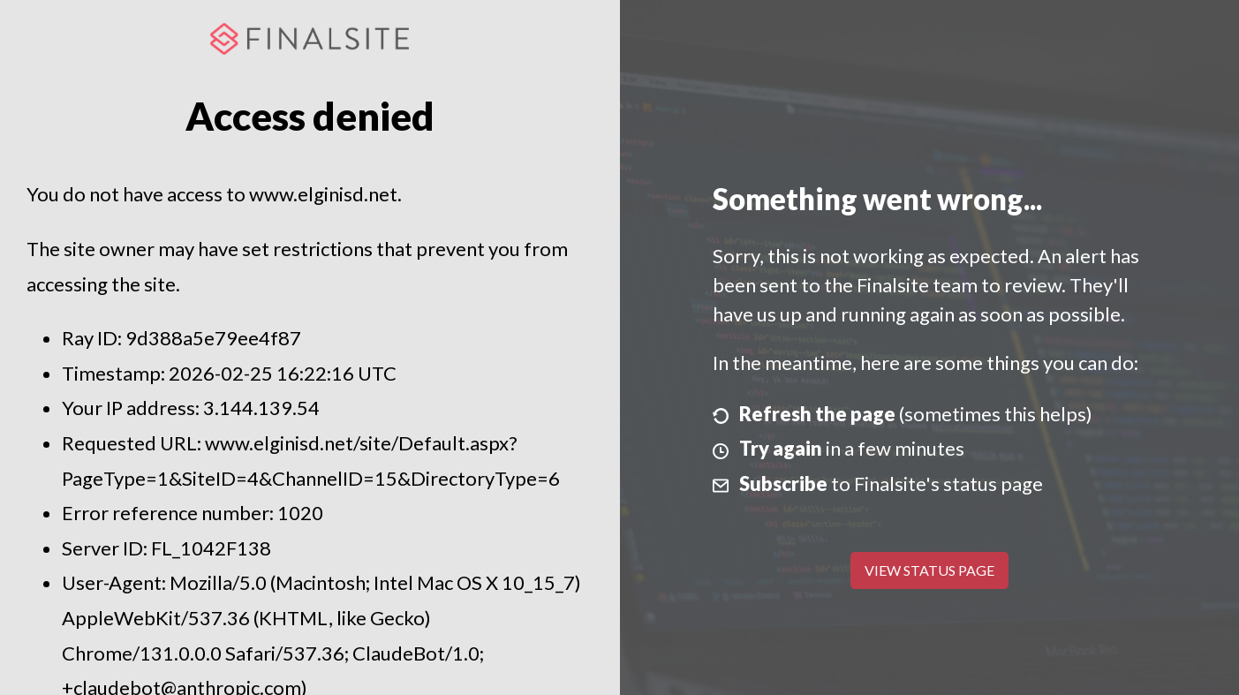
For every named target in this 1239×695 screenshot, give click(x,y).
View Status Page (929, 570)
